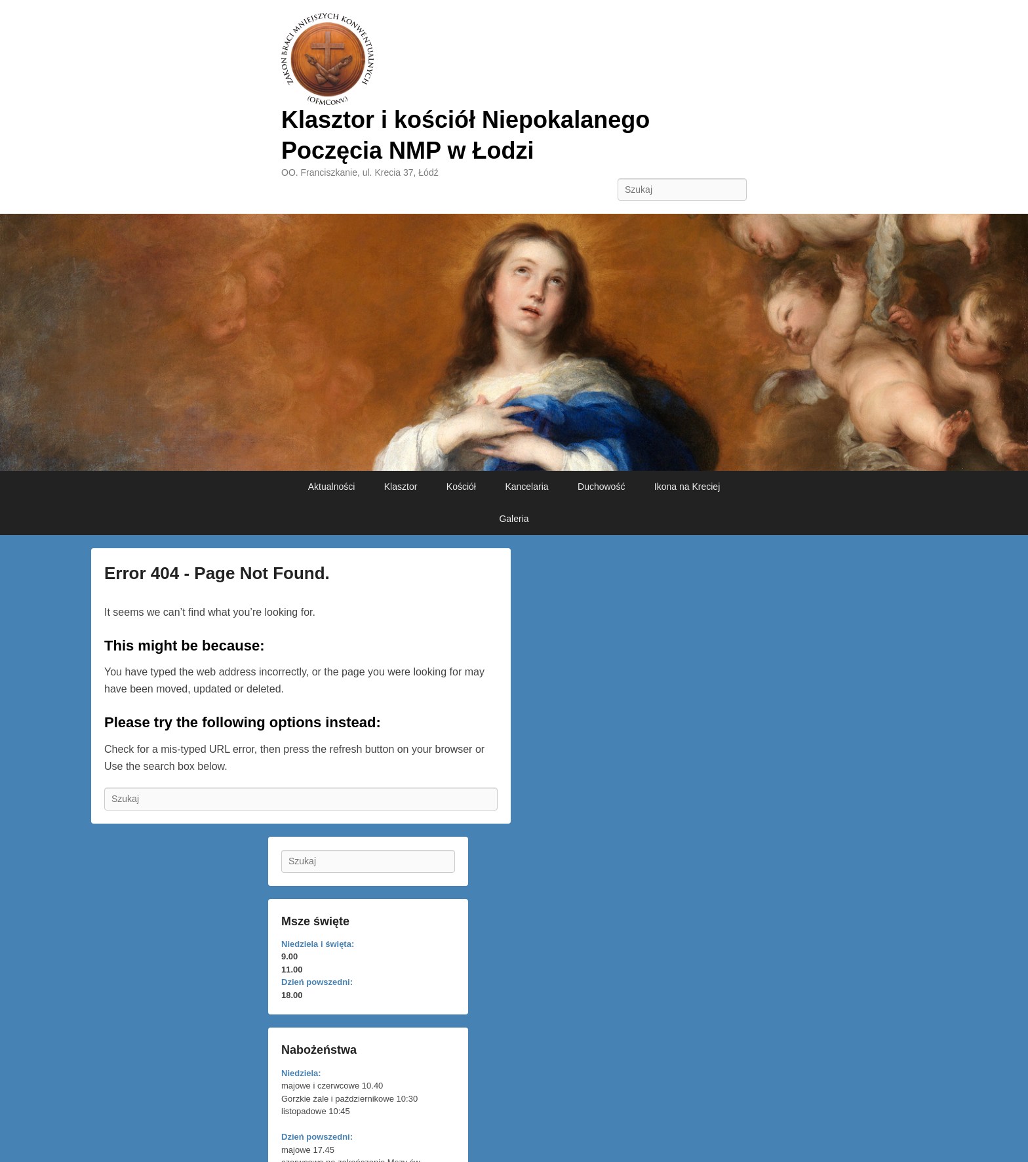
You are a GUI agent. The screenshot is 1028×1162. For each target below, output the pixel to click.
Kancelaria (526, 486)
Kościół (461, 486)
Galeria (513, 518)
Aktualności (331, 486)
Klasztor (401, 486)
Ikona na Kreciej (687, 486)
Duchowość (601, 486)
